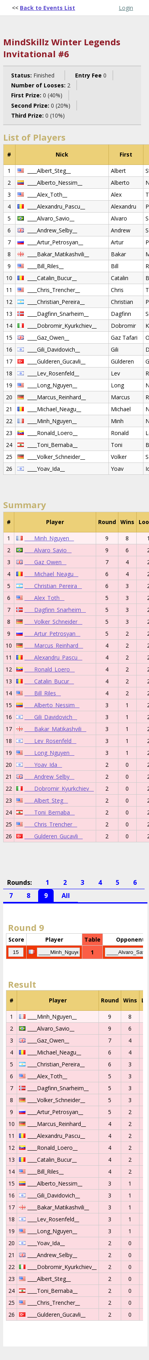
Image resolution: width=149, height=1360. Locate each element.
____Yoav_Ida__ (43, 764)
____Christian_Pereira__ (53, 586)
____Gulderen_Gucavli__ (54, 836)
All (66, 895)
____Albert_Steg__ (46, 800)
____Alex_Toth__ (44, 598)
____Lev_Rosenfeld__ (50, 741)
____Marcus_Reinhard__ (54, 645)
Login (126, 8)
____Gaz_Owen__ (45, 562)
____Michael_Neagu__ (51, 574)
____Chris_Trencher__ (51, 824)
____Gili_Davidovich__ (51, 717)
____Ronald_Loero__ (50, 669)
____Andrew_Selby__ (49, 776)
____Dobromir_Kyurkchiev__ (59, 788)
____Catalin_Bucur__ (49, 681)
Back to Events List (47, 8)
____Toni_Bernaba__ (50, 812)
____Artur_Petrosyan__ (52, 633)
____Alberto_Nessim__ (52, 705)
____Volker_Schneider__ (53, 621)
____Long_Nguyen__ (49, 752)
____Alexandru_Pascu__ (53, 657)
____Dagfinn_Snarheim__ (55, 609)
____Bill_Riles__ (43, 693)
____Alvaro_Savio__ (48, 550)
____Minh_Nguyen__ (49, 538)
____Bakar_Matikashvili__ (55, 729)
